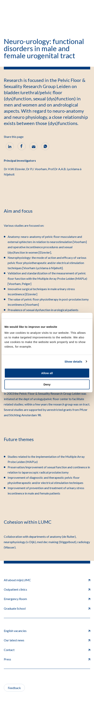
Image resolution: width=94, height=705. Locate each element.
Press (47, 659)
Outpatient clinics (47, 589)
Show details (73, 361)
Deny (47, 384)
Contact (47, 650)
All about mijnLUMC (47, 580)
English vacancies (47, 631)
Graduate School (47, 608)
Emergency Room (47, 599)
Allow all (47, 373)
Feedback (14, 688)
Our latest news (47, 640)
